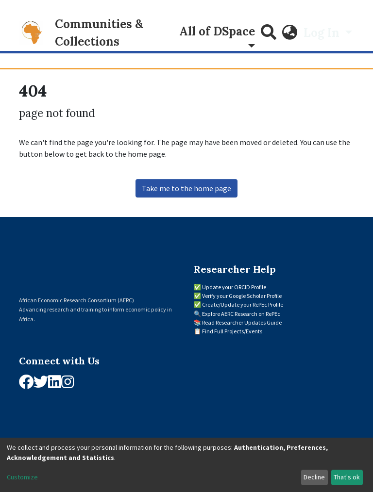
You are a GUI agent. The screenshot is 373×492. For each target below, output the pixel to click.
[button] (290, 33)
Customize (22, 477)
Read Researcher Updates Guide (242, 322)
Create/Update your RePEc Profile (242, 304)
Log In (323, 32)
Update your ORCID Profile (234, 287)
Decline (314, 477)
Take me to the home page (186, 188)
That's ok (347, 477)
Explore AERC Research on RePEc (241, 313)
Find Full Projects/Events (232, 331)
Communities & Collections (99, 32)
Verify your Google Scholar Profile (242, 295)
